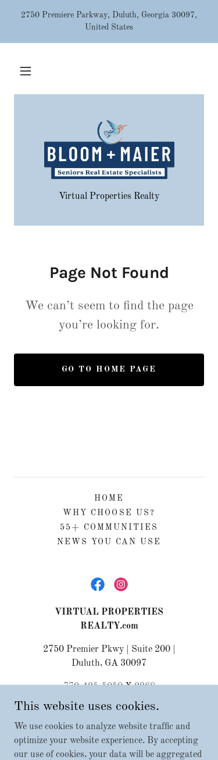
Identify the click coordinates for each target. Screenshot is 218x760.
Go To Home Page (109, 369)
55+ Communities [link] (109, 527)
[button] (25, 71)
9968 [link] (144, 686)
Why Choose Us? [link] (109, 513)
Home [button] (109, 498)
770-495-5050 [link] (93, 686)
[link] (109, 149)
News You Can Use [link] (109, 542)
